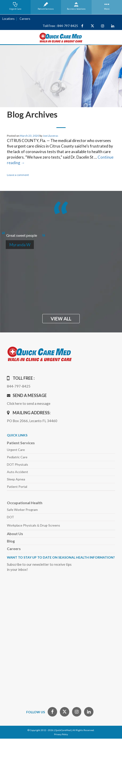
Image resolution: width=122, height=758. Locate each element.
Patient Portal (17, 487)
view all (61, 318)
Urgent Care (16, 450)
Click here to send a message (28, 403)
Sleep (16, 479)
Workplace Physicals (33, 525)
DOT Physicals (17, 464)
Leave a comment (18, 175)
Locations (8, 18)
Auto (17, 472)
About (15, 533)
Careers (24, 18)
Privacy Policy (61, 734)
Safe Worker (22, 510)
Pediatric (17, 457)
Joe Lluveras (50, 135)
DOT (10, 517)
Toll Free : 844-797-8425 (60, 26)
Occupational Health (24, 502)
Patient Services (21, 443)
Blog (11, 541)
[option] (61, 233)
